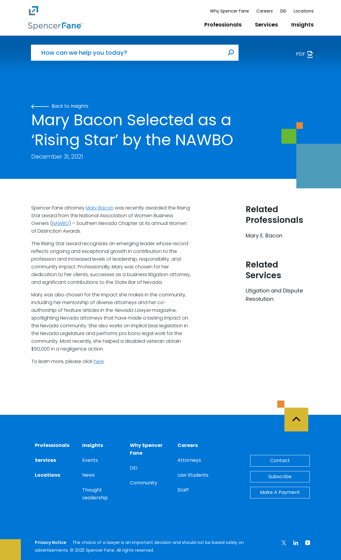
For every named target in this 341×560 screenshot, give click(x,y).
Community (143, 482)
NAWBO (60, 223)
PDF (305, 54)
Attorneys (189, 460)
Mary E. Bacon (264, 235)
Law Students (192, 475)
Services (266, 24)
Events (90, 460)
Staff (183, 490)
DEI (283, 11)
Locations (304, 11)
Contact (280, 460)
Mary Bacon (99, 207)
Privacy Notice (50, 542)
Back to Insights (59, 106)
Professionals (223, 24)
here (99, 361)
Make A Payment (280, 492)
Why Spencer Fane (229, 11)
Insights (302, 24)
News (88, 475)
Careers (264, 11)
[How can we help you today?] (127, 53)
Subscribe (280, 476)
